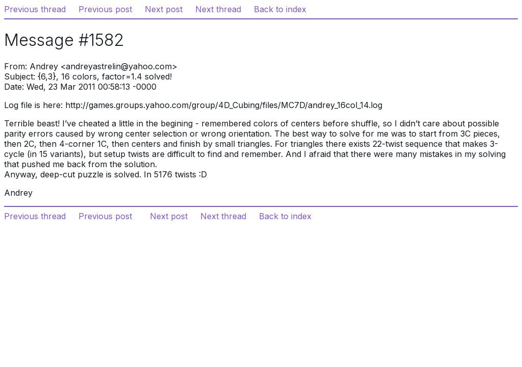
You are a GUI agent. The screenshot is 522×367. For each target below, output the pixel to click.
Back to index (280, 9)
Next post (163, 9)
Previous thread (35, 9)
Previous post (105, 9)
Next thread (218, 9)
